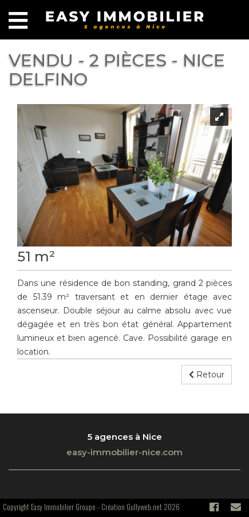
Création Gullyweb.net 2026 (140, 506)
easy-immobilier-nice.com (124, 452)
